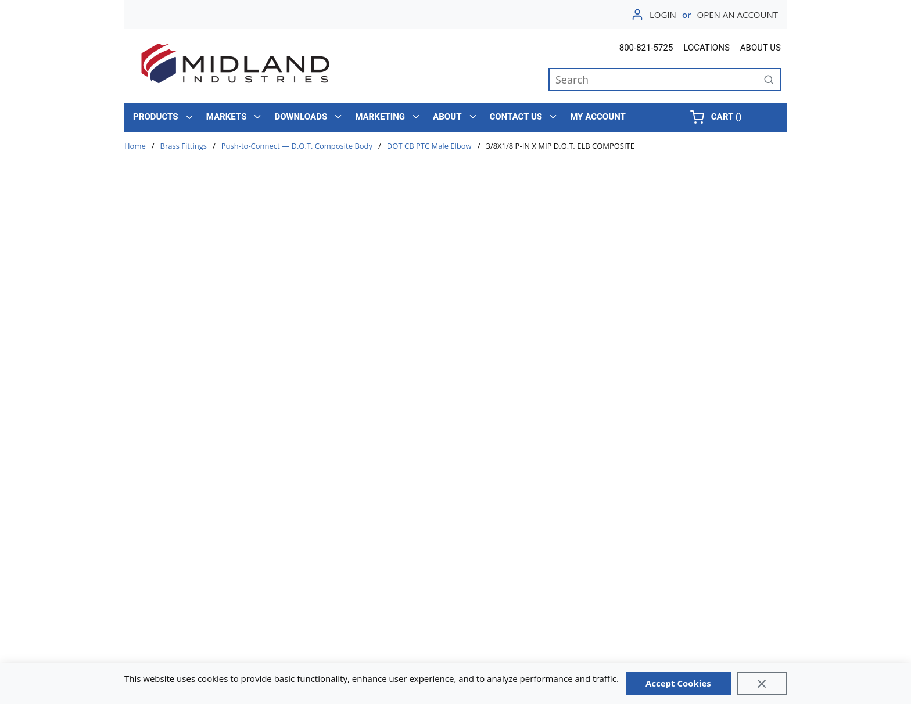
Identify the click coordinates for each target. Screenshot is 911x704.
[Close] (762, 683)
